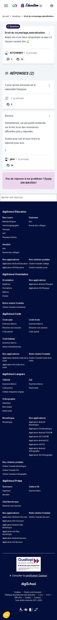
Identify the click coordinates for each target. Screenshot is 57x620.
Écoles (5, 296)
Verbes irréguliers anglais (13, 392)
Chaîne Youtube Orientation (14, 307)
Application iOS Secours (12, 542)
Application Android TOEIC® (40, 433)
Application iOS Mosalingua (40, 429)
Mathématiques (9, 222)
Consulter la (28, 576)
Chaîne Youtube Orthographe (14, 474)
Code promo (7, 388)
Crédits (28, 598)
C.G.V (48, 595)
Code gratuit (7, 332)
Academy (16, 16)
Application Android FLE (38, 440)
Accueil (5, 16)
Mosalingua (7, 422)
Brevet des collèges (37, 226)
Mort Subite (7, 407)
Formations (7, 288)
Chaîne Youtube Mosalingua (14, 466)
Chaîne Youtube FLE (10, 470)
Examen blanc (35, 491)
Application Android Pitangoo (41, 284)
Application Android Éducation (15, 264)
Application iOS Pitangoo (39, 288)
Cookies (17, 592)
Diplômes (6, 284)
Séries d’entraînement (11, 347)
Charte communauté (32, 592)
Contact (37, 598)
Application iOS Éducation (13, 268)
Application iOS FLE (37, 444)
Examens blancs (9, 324)
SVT (4, 233)
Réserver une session (11, 328)
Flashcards (33, 388)
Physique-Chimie (9, 237)
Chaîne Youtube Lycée (38, 268)
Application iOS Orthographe (40, 455)
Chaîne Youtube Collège (39, 264)
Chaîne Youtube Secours (39, 517)
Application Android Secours (14, 538)
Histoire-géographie (10, 226)
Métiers (5, 292)
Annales (5, 495)
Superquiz (6, 403)
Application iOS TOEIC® (39, 437)
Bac (30, 222)
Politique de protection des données (20, 595)
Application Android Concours (14, 517)
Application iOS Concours (13, 521)
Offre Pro (18, 598)
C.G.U (40, 595)
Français (6, 229)
